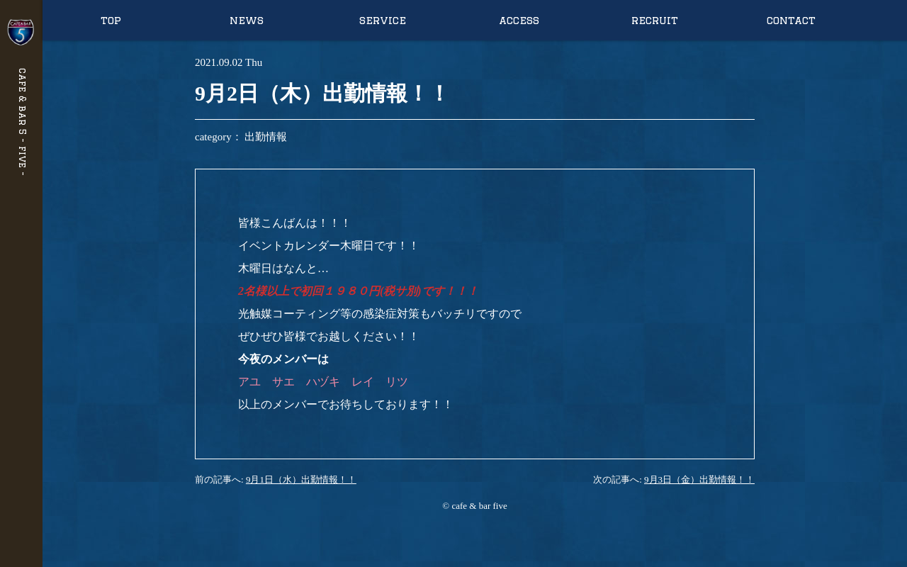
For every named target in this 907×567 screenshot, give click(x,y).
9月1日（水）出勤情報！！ (301, 479)
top (111, 20)
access (519, 20)
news (247, 20)
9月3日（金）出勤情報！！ (699, 479)
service (382, 20)
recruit (654, 20)
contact (791, 20)
